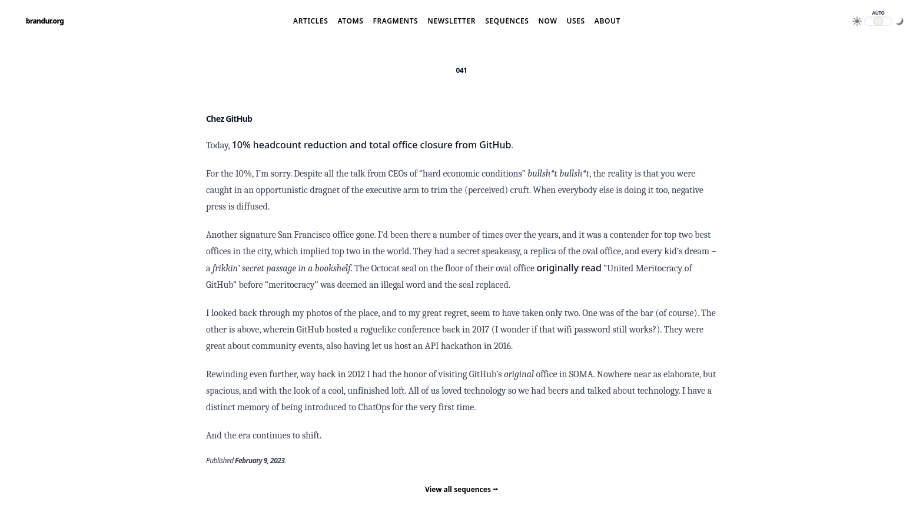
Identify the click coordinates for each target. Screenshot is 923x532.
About (607, 21)
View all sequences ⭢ (461, 489)
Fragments (395, 21)
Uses (575, 21)
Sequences (507, 21)
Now (547, 21)
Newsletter (451, 21)
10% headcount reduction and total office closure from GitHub (372, 144)
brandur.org (45, 21)
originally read (569, 267)
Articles (310, 21)
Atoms (350, 21)
